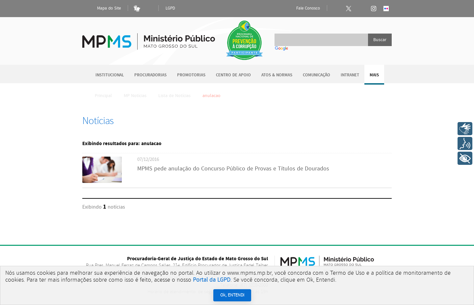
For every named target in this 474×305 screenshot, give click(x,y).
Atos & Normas (276, 75)
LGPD (170, 8)
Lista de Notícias (174, 95)
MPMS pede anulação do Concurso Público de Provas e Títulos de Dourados (233, 169)
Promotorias (191, 75)
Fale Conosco (302, 8)
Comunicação (316, 75)
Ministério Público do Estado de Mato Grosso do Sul (148, 38)
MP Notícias (135, 95)
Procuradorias (150, 75)
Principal (99, 95)
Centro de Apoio (233, 75)
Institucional (109, 75)
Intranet (350, 75)
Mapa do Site (103, 8)
